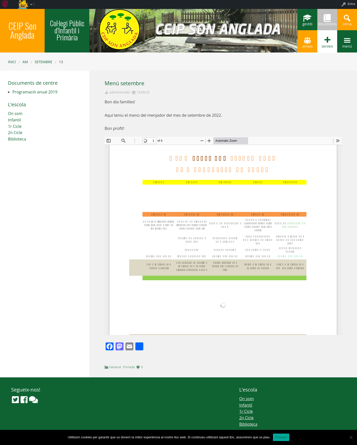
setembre (43, 61)
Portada (129, 367)
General (115, 367)
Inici (12, 61)
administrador (119, 92)
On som (15, 113)
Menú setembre (124, 83)
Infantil (14, 120)
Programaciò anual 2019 (34, 92)
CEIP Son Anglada (22, 30)
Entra (351, 4)
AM (25, 61)
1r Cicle (15, 126)
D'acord (281, 437)
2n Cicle (15, 132)
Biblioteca (17, 139)
